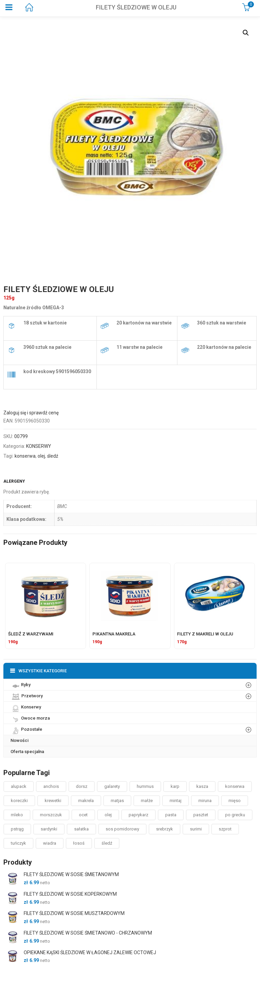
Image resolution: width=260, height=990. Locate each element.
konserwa (25, 456)
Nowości (19, 740)
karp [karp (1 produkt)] (175, 786)
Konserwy (25, 707)
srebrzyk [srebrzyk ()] (164, 828)
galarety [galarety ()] (112, 786)
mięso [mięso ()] (235, 800)
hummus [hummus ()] (145, 786)
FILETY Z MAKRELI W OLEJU (205, 633)
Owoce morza (30, 718)
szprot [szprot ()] (225, 828)
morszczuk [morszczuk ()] (51, 814)
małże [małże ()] (147, 800)
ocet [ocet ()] (83, 814)
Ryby (20, 684)
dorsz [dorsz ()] (81, 786)
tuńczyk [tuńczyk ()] (18, 843)
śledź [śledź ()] (107, 843)
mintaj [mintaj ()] (175, 800)
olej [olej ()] (108, 814)
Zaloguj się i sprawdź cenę (31, 412)
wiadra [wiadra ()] (49, 843)
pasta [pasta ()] (170, 814)
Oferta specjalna (27, 751)
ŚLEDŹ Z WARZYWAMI (30, 633)
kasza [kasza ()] (202, 786)
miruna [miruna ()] (205, 800)
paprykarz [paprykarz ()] (138, 814)
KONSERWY (38, 446)
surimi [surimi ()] (196, 828)
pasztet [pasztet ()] (200, 814)
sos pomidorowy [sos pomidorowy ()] (122, 828)
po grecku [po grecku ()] (235, 814)
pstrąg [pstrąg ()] (17, 828)
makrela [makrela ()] (86, 800)
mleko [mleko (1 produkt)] (17, 814)
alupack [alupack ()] (18, 786)
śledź (52, 456)
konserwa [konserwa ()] (234, 786)
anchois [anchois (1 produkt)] (51, 786)
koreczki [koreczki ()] (19, 800)
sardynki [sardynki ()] (49, 828)
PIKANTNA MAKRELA (113, 633)
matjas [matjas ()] (117, 800)
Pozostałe (26, 729)
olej (41, 456)
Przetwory (26, 696)
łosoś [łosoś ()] (79, 843)
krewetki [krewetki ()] (53, 800)
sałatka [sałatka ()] (81, 828)
